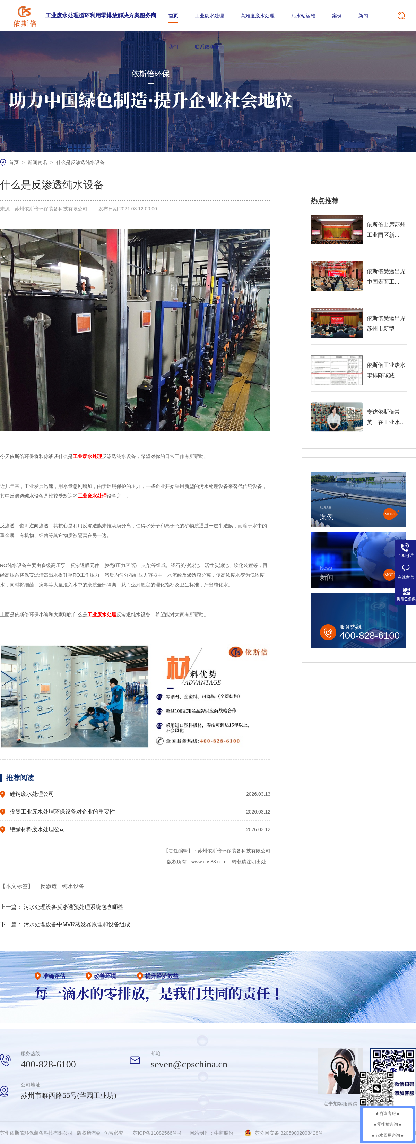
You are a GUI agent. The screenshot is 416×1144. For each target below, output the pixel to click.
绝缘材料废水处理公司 (37, 829)
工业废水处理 (209, 15)
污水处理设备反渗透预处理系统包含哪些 (73, 907)
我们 (173, 47)
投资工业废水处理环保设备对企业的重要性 (62, 812)
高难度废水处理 (258, 15)
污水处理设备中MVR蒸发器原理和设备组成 (77, 924)
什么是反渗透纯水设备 (80, 162)
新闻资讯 (38, 162)
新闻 (363, 15)
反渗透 (49, 886)
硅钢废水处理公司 (32, 794)
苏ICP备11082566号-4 (157, 1133)
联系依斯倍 (207, 47)
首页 (173, 15)
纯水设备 (73, 886)
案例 (337, 15)
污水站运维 (303, 15)
